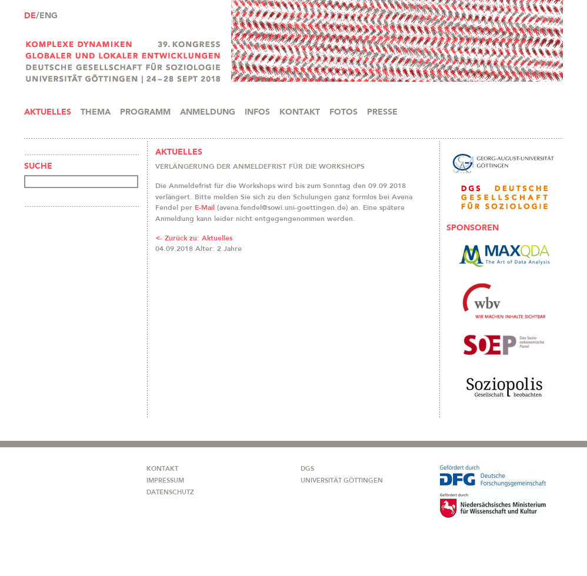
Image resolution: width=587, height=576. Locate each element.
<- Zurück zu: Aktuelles (193, 238)
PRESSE (382, 112)
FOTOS (343, 112)
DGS (307, 469)
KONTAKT (299, 112)
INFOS (257, 112)
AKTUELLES (47, 112)
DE (30, 16)
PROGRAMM (145, 112)
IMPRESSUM (165, 480)
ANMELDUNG (207, 112)
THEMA (96, 112)
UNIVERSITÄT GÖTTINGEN (342, 480)
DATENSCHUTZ (170, 492)
